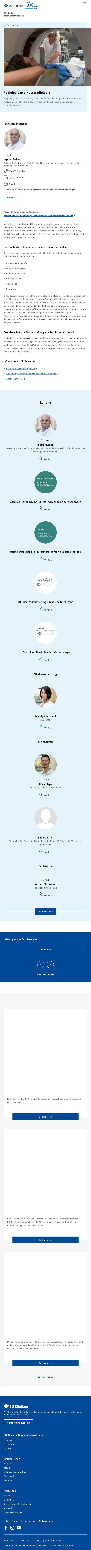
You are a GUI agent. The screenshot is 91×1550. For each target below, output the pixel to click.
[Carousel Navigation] (45, 961)
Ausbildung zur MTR (15, 379)
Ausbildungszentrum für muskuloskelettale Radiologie (32, 374)
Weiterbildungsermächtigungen (21, 369)
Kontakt (46, 458)
